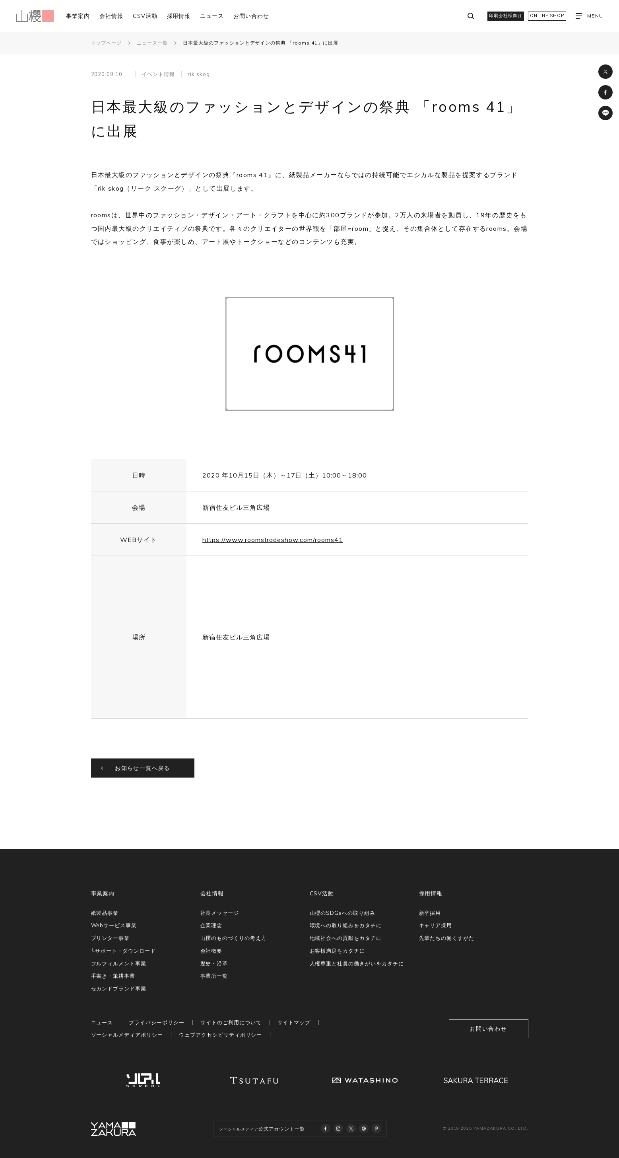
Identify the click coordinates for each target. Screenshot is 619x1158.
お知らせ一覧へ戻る (142, 768)
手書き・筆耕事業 (113, 976)
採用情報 (179, 15)
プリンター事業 (110, 938)
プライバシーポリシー (156, 1022)
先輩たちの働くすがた (447, 938)
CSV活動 (145, 15)
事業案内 (78, 15)
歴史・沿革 (214, 963)
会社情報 (111, 15)
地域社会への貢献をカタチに (346, 938)
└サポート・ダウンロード (123, 950)
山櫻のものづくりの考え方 (233, 938)
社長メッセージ (219, 913)
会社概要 (211, 950)
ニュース (212, 15)
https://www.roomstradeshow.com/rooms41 (272, 540)
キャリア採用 (435, 925)
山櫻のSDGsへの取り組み (342, 913)
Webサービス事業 (114, 925)
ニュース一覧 (152, 43)
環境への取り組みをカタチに (346, 925)
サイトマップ (294, 1022)
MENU (589, 16)
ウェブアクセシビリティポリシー (220, 1034)
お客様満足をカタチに (337, 950)
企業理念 (211, 925)
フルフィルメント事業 (119, 963)
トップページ (106, 43)
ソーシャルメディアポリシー (127, 1034)
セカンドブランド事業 (119, 988)
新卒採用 (430, 913)
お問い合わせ (251, 15)
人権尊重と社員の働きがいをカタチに (357, 963)
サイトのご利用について (231, 1022)
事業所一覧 (214, 976)
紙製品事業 (105, 913)
